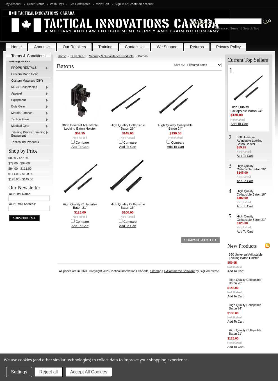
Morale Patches (28, 113)
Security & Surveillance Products (111, 56)
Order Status (35, 4)
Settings (19, 371)
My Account (13, 4)
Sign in (119, 4)
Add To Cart (80, 146)
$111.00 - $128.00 (20, 174)
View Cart (102, 4)
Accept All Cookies (89, 371)
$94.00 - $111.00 (19, 168)
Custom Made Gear (24, 74)
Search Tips (251, 28)
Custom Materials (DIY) (27, 80)
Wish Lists (57, 4)
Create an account (141, 4)
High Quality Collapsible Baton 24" (175, 126)
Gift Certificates (79, 4)
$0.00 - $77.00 (18, 158)
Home (62, 56)
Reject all (48, 371)
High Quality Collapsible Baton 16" (128, 206)
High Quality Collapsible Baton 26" (128, 126)
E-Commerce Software (179, 271)
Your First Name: (19, 194)
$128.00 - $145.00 (20, 179)
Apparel (28, 94)
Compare (82, 142)
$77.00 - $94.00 (19, 163)
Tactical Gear (28, 119)
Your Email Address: (22, 204)
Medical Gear (28, 126)
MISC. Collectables (28, 87)
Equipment (28, 100)
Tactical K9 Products (25, 142)
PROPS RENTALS (28, 68)
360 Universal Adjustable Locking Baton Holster (80, 126)
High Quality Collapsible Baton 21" (80, 206)
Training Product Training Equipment (28, 133)
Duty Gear (28, 107)
